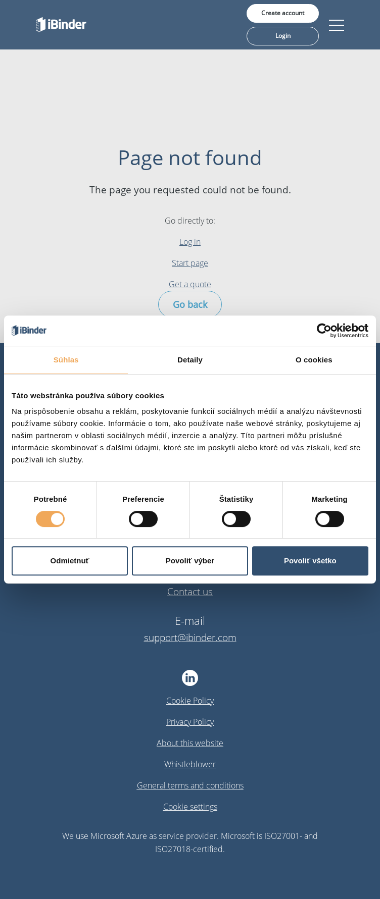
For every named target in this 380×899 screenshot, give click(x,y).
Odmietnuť (70, 560)
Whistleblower (190, 764)
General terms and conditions (190, 785)
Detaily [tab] (190, 359)
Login (283, 35)
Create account (282, 13)
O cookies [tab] (314, 359)
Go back (190, 304)
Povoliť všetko (310, 560)
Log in (190, 241)
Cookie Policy (190, 700)
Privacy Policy (190, 721)
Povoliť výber (190, 560)
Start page (190, 263)
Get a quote (190, 284)
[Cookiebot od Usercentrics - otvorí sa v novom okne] (324, 330)
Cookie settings (190, 806)
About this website (190, 743)
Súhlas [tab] (66, 359)
